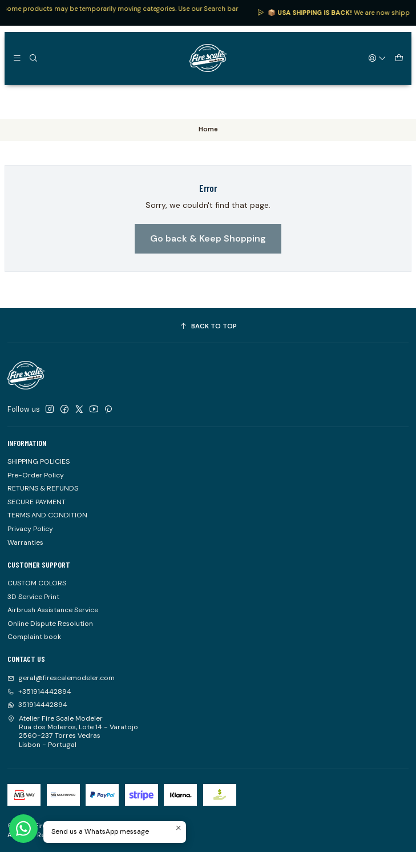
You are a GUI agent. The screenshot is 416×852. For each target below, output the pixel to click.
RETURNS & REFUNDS (42, 488)
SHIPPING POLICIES (38, 461)
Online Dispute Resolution (50, 623)
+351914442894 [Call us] (39, 691)
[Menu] (16, 57)
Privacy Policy (30, 528)
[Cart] (398, 57)
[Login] (377, 57)
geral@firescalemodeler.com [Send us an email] (61, 677)
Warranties (25, 542)
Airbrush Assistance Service (52, 609)
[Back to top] (208, 326)
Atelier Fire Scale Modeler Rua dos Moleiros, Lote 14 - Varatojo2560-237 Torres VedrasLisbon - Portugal (72, 731)
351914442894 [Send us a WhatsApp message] (37, 704)
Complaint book (34, 636)
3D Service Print (33, 596)
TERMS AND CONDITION (47, 515)
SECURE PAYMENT (36, 502)
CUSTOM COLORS (36, 583)
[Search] (33, 57)
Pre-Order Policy (35, 475)
